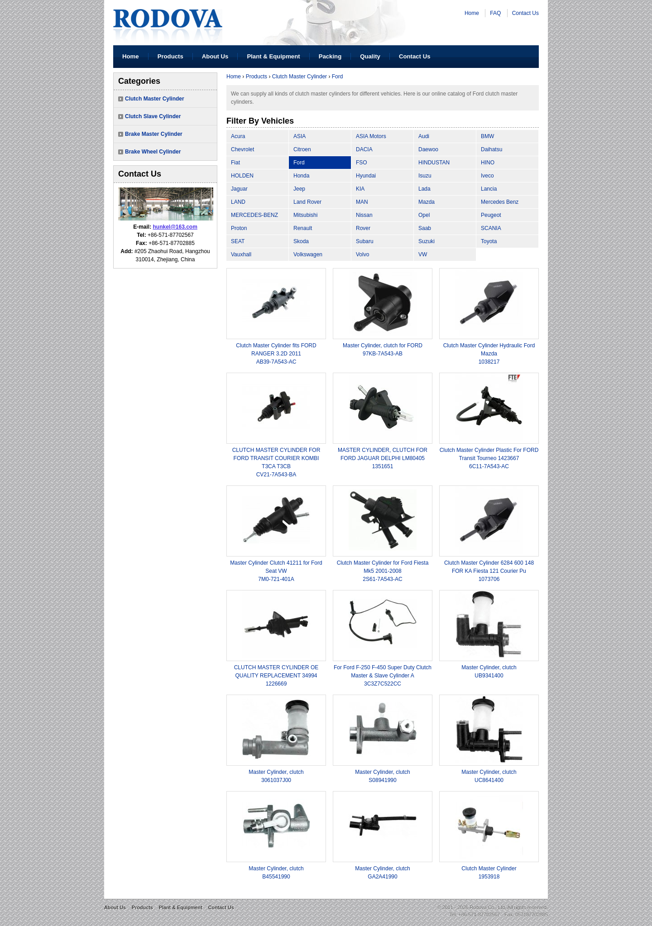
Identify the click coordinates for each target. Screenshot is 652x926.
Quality (370, 56)
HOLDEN (242, 176)
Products (170, 56)
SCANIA (491, 228)
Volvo (362, 254)
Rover (363, 228)
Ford (337, 76)
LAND (238, 202)
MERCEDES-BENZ (254, 215)
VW (422, 254)
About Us (215, 56)
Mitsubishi (305, 215)
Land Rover (307, 202)
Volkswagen (307, 254)
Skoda (301, 241)
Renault (302, 228)
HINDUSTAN (434, 162)
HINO (487, 162)
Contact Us (525, 13)
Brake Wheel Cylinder (153, 152)
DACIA (364, 149)
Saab (424, 228)
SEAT (237, 241)
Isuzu (424, 176)
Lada (424, 189)
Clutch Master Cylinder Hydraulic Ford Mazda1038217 (489, 353)
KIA (360, 189)
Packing (330, 56)
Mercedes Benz (499, 202)
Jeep (299, 189)
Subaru (365, 241)
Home (472, 13)
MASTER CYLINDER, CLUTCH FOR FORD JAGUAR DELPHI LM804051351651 (382, 458)
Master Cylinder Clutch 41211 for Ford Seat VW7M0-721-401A (276, 571)
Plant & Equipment (273, 56)
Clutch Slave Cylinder (153, 116)
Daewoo (428, 149)
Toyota (489, 241)
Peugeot (491, 215)
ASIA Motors (371, 136)
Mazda (426, 202)
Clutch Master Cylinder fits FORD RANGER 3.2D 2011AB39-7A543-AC (276, 353)
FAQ (495, 13)
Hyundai (366, 176)
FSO (361, 162)
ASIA (299, 136)
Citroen (302, 149)
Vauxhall (241, 254)
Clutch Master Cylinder (154, 99)
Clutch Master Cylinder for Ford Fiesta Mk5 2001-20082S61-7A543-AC (383, 571)
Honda (301, 176)
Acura (238, 136)
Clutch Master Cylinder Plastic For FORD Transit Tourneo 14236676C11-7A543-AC (489, 458)
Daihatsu (491, 149)
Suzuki (426, 241)
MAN (362, 202)
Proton (239, 228)
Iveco (487, 176)
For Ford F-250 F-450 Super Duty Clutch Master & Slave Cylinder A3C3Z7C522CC (382, 675)
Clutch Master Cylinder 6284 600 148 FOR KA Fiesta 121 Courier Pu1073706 (489, 571)
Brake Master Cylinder (153, 134)
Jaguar (239, 189)
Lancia (489, 189)
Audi (423, 136)
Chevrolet (242, 149)
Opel (424, 215)
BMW (487, 136)
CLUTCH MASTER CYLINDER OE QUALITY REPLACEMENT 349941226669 (276, 675)
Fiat (235, 162)
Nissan (364, 215)
